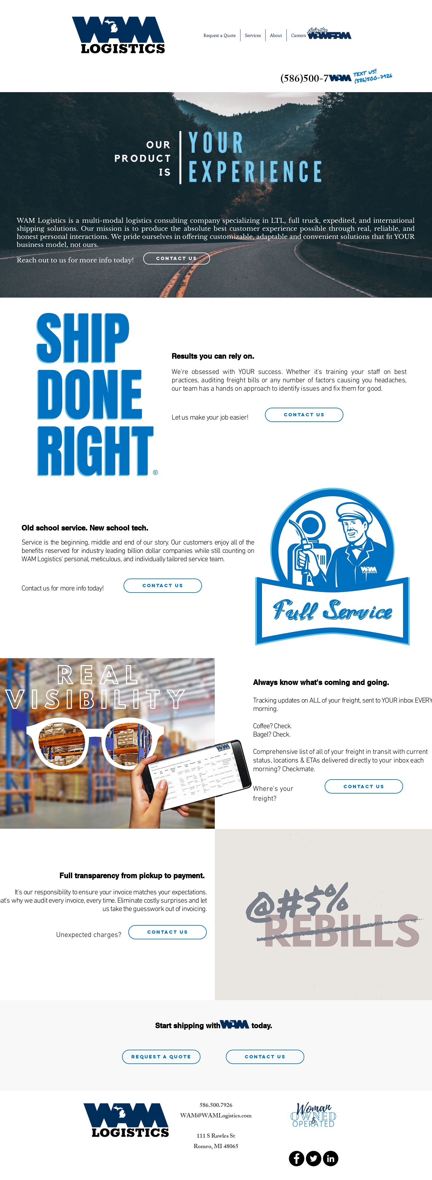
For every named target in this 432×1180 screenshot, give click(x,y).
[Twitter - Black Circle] (313, 1158)
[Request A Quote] (161, 1057)
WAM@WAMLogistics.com (216, 1116)
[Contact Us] (176, 259)
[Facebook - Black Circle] (296, 1158)
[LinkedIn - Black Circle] (330, 1158)
